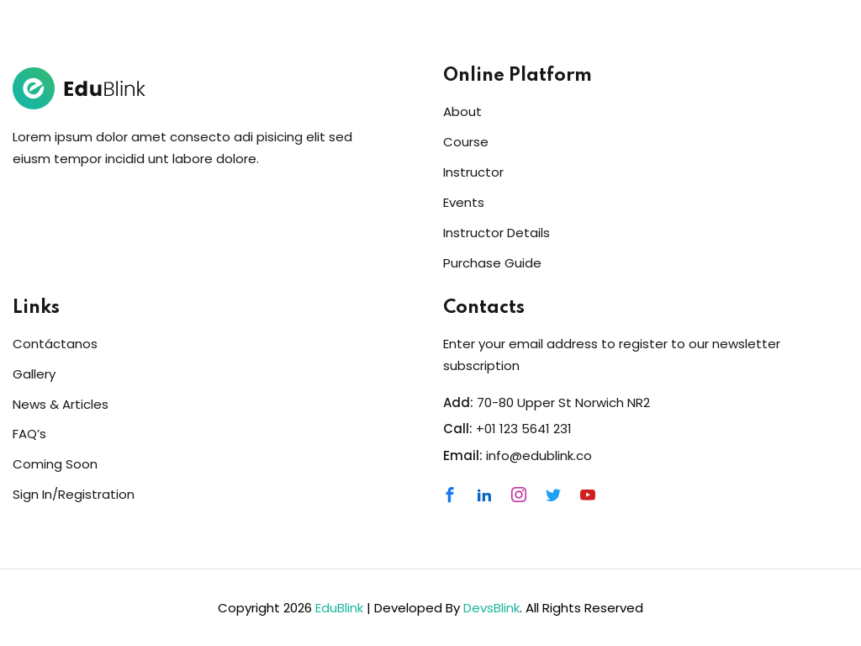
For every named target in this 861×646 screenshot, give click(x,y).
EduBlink (339, 608)
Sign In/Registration (74, 494)
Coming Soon (55, 464)
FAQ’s (29, 433)
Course (466, 142)
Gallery (34, 374)
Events (463, 202)
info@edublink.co (539, 455)
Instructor (473, 172)
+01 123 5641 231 (524, 428)
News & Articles (60, 404)
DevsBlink (491, 608)
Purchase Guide (492, 263)
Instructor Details (496, 232)
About (462, 111)
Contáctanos (55, 343)
